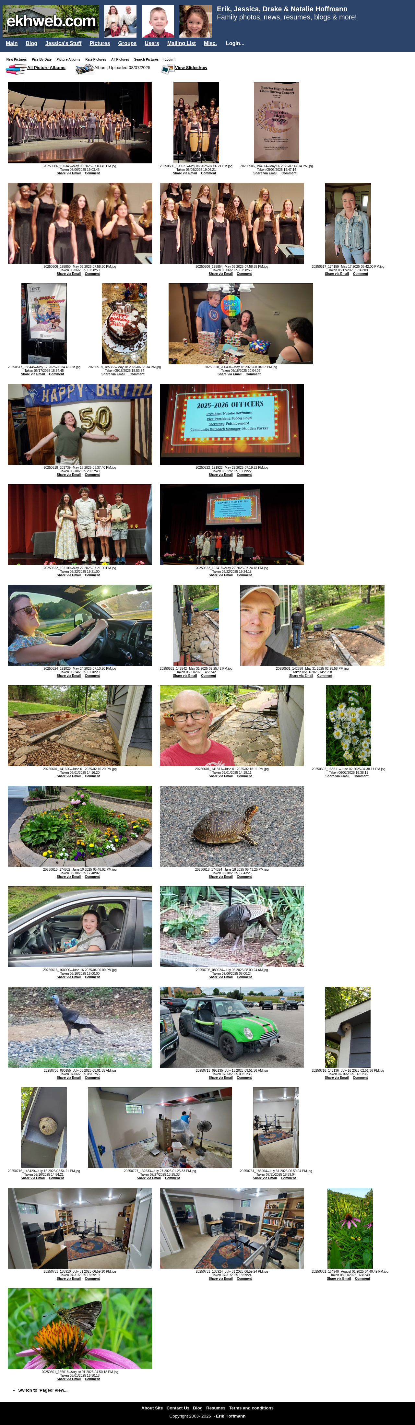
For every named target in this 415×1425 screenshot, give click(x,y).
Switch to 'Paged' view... (43, 1390)
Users (152, 43)
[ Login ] (168, 59)
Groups (127, 43)
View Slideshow (191, 67)
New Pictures (18, 59)
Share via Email (69, 173)
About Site (152, 1408)
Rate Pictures (97, 59)
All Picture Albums (46, 67)
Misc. (210, 43)
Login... (235, 43)
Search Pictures (147, 59)
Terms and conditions (251, 1408)
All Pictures (121, 59)
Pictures (99, 43)
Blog (31, 43)
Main (12, 43)
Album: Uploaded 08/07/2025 (122, 67)
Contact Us (178, 1408)
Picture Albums (70, 59)
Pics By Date (43, 59)
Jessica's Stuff (63, 43)
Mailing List (181, 43)
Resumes (215, 1408)
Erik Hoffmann (230, 1416)
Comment (92, 173)
